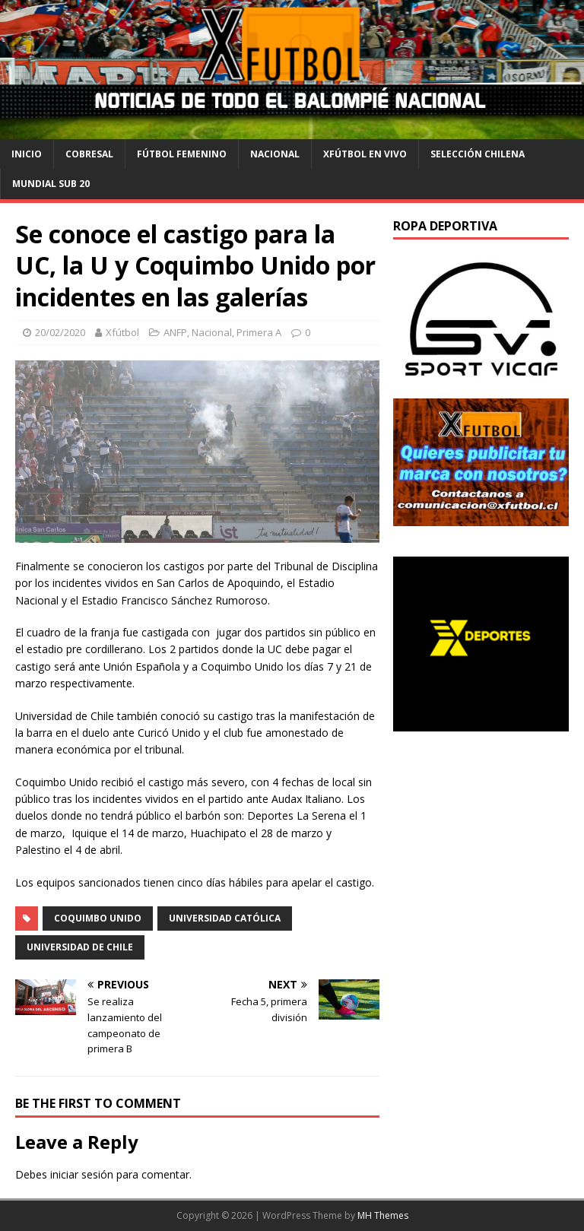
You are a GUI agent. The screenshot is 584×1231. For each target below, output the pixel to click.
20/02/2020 (60, 332)
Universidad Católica (225, 918)
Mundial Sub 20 (51, 183)
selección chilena (477, 154)
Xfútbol (122, 332)
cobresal (89, 154)
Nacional (275, 154)
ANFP (175, 332)
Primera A (258, 332)
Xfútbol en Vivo (365, 154)
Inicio (26, 154)
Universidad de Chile (80, 947)
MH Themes (382, 1215)
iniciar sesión (81, 1174)
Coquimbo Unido (97, 918)
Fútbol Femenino (182, 154)
